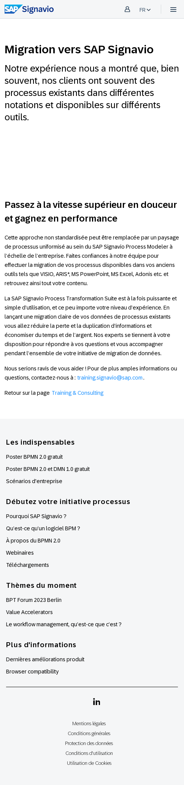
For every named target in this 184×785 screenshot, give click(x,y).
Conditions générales (89, 733)
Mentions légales (89, 723)
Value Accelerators (29, 612)
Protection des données (89, 743)
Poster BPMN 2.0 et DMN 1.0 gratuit (48, 469)
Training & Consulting (77, 393)
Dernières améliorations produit (45, 659)
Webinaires (20, 553)
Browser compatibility (32, 672)
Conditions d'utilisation (89, 753)
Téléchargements (27, 565)
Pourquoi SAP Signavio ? (36, 516)
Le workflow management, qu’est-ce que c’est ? (64, 624)
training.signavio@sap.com (110, 378)
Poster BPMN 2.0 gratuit (34, 457)
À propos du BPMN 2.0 (33, 541)
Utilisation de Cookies (89, 763)
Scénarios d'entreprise (34, 481)
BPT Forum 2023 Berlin (34, 600)
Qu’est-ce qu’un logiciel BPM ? (43, 528)
